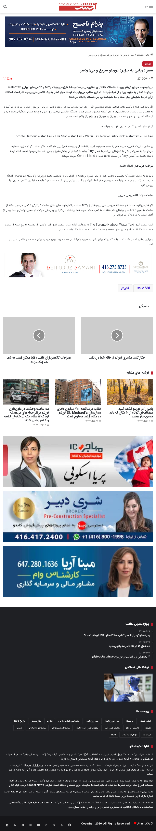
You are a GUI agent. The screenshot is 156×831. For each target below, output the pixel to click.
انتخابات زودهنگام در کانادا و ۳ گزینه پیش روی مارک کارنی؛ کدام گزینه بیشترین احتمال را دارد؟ (79, 756)
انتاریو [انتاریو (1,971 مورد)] (50, 721)
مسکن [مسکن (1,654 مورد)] (19, 728)
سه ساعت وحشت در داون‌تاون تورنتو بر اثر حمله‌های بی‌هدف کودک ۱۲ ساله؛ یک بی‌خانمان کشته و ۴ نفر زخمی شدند (26, 414)
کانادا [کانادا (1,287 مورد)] (113, 735)
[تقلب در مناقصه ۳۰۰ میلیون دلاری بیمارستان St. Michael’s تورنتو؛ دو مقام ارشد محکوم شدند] (78, 392)
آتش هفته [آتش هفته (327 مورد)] (145, 721)
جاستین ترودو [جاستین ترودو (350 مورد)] (133, 728)
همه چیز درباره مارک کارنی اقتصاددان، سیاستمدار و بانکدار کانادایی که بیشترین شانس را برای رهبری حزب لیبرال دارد (80, 805)
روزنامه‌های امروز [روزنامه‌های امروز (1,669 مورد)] (112, 728)
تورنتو (140, 55)
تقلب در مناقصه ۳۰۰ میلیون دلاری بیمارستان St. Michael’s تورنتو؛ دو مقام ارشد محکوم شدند (79, 412)
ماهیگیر (144, 306)
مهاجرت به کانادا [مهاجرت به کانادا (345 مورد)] (129, 735)
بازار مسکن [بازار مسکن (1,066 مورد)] (35, 721)
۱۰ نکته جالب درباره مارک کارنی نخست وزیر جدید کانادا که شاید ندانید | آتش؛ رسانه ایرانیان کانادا (103, 803)
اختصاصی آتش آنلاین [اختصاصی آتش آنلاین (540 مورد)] (69, 721)
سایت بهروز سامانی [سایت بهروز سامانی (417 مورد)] (37, 728)
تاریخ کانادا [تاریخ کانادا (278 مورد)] (19, 721)
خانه (149, 55)
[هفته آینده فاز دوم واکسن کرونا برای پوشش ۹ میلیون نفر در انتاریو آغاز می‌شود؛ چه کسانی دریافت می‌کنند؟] (128, 688)
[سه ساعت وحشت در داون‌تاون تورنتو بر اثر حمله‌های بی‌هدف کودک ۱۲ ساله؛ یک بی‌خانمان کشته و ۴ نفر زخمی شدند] (26, 392)
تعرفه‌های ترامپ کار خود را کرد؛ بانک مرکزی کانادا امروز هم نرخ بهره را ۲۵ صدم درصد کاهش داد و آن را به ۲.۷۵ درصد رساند (81, 772)
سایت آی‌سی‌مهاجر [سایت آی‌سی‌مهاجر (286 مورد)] (61, 728)
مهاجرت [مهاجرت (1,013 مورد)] (147, 735)
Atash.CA (143, 823)
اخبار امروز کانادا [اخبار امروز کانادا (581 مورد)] (112, 721)
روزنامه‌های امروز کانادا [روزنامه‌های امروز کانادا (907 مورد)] (87, 728)
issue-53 (142, 288)
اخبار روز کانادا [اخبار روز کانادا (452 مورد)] (92, 721)
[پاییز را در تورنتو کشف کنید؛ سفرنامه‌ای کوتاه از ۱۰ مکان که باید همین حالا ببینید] (130, 392)
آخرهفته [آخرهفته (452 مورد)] (130, 721)
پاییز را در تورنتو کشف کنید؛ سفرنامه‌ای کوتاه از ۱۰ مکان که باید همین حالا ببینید (131, 412)
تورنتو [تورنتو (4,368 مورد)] (148, 728)
